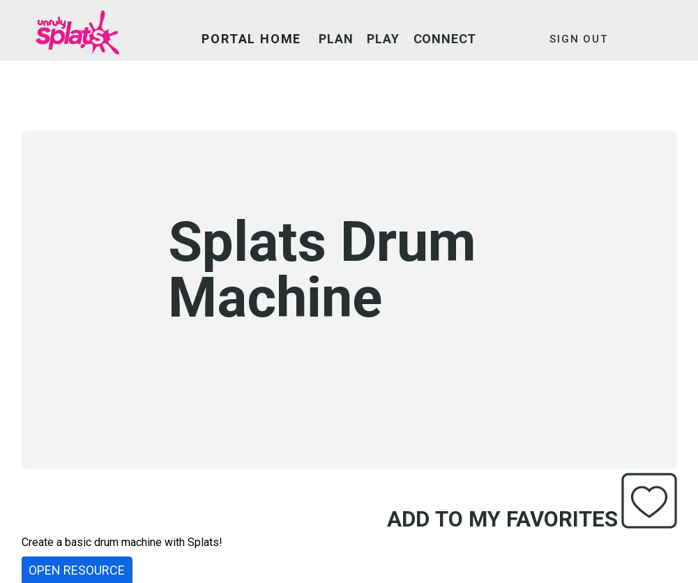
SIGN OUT (578, 39)
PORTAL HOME (251, 38)
